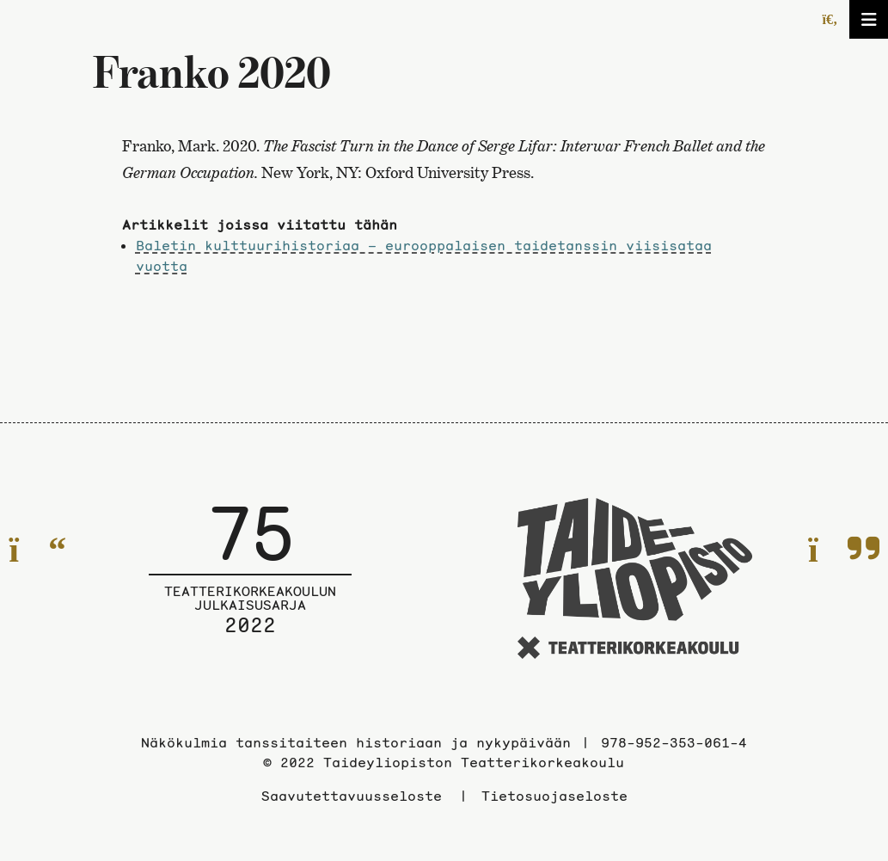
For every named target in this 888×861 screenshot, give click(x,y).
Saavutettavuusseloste (351, 795)
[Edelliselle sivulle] (37, 550)
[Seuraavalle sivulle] (843, 550)
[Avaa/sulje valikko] (868, 19)
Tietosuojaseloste (554, 795)
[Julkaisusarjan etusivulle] (250, 581)
